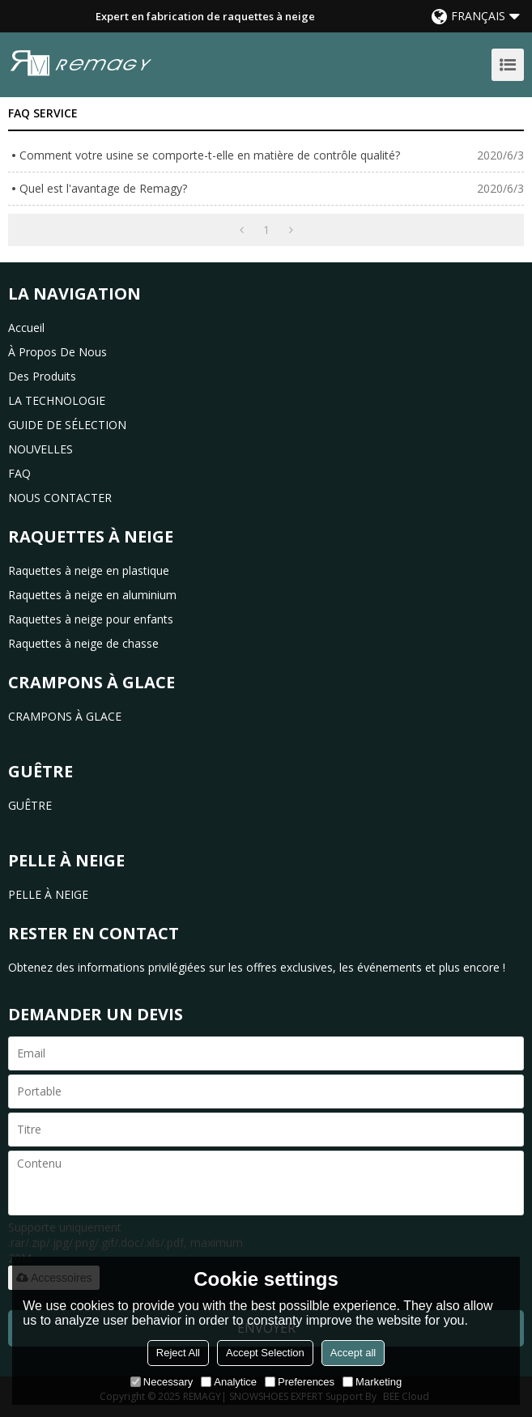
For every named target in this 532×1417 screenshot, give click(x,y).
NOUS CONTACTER (60, 497)
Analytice (229, 1382)
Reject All (178, 1353)
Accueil (26, 327)
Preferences (299, 1382)
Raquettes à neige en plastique (88, 570)
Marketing (372, 1382)
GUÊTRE (30, 805)
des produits (42, 376)
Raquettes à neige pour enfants (90, 619)
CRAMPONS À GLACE (64, 716)
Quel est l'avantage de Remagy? (103, 188)
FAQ (19, 473)
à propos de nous (57, 352)
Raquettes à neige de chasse (83, 643)
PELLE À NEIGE (48, 894)
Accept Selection (265, 1353)
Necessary (161, 1382)
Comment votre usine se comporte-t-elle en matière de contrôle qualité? (209, 155)
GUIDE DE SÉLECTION (67, 424)
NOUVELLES (40, 449)
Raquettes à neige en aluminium (92, 594)
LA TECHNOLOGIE (56, 400)
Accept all (353, 1353)
